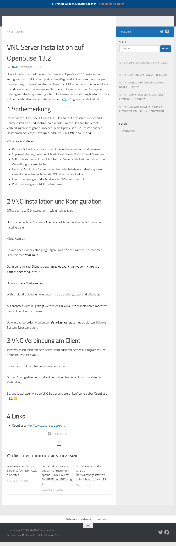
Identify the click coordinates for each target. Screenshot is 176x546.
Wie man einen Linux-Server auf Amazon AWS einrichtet (22, 472)
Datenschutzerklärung (78, 521)
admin (15, 72)
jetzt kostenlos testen (111, 3)
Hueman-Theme (53, 537)
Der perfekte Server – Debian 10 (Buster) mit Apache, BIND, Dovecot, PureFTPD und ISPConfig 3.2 (56, 476)
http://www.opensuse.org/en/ (45, 427)
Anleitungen (15, 36)
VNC (64, 104)
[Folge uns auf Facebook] (167, 37)
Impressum (104, 521)
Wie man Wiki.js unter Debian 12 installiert (144, 79)
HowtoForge (25, 19)
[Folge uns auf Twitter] (162, 37)
